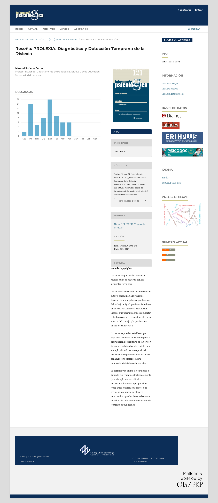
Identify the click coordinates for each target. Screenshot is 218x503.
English (166, 177)
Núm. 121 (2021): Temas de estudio (58, 39)
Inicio (19, 39)
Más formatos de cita (127, 200)
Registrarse (184, 10)
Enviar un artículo (177, 40)
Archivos (49, 29)
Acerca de (81, 29)
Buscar (194, 29)
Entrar (199, 10)
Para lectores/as (170, 83)
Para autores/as (170, 88)
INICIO (19, 29)
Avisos (64, 29)
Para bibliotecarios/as (173, 93)
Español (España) (172, 182)
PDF (118, 131)
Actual (32, 29)
